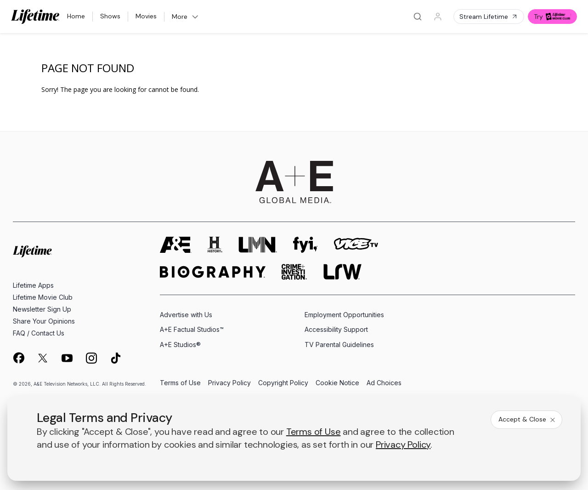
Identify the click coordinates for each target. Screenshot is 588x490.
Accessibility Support (336, 329)
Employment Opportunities (344, 315)
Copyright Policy (283, 383)
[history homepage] (215, 245)
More (185, 16)
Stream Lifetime (488, 16)
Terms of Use (180, 383)
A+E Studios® (180, 344)
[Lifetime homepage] (32, 252)
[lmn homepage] (257, 245)
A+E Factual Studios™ (192, 329)
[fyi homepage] (305, 245)
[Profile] (437, 16)
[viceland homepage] (356, 245)
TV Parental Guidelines (339, 344)
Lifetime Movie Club (43, 297)
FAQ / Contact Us (38, 333)
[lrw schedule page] (342, 272)
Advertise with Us (186, 315)
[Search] (417, 16)
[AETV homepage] (176, 245)
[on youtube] (67, 358)
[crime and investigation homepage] (294, 272)
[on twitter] (42, 358)
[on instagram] (91, 358)
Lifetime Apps (33, 285)
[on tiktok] (115, 358)
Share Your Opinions (44, 321)
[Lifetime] (35, 16)
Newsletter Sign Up (42, 309)
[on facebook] (18, 357)
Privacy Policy (229, 383)
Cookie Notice (337, 383)
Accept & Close (527, 419)
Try (552, 16)
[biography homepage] (213, 272)
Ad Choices (384, 383)
